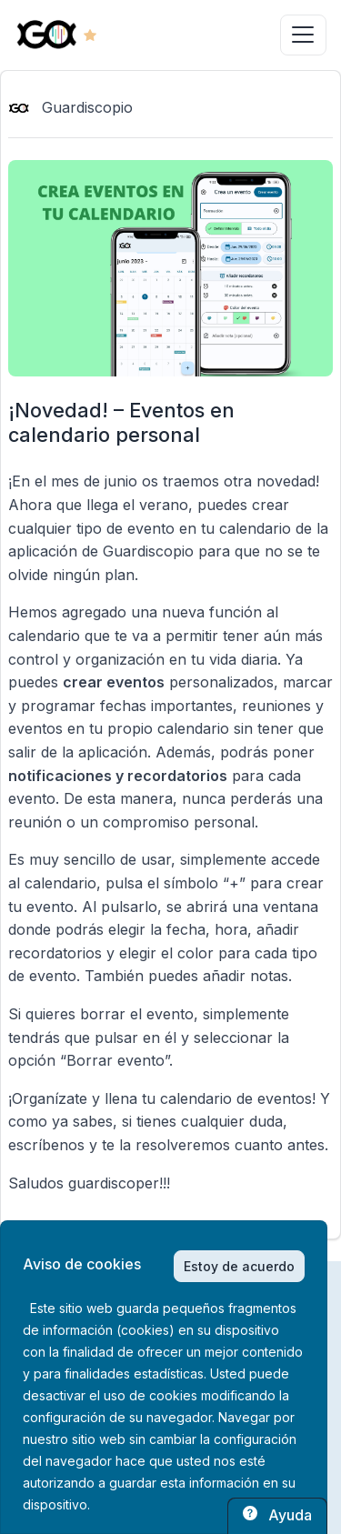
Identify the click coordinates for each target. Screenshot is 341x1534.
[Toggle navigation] (303, 35)
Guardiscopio (70, 107)
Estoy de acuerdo (239, 1266)
